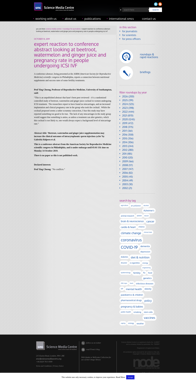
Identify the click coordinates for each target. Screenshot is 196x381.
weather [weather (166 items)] (140, 323)
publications (92, 18)
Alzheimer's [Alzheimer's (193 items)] (148, 210)
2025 (125, 100)
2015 (124, 138)
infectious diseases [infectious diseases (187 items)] (144, 283)
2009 (125, 161)
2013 (124, 146)
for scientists (129, 35)
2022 (125, 111)
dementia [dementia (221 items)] (145, 246)
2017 (124, 130)
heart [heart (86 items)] (131, 283)
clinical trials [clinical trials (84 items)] (148, 232)
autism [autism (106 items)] (139, 216)
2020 (125, 119)
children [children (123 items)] (141, 227)
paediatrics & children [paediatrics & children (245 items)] (132, 294)
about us (70, 18)
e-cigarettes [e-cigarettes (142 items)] (135, 263)
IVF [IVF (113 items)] (122, 289)
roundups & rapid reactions (149, 55)
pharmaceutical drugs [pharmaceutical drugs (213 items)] (131, 300)
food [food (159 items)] (150, 273)
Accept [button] (130, 377)
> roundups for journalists (70, 29)
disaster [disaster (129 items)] (124, 263)
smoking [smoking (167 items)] (137, 312)
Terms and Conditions (44, 366)
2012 (124, 149)
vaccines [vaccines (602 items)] (149, 318)
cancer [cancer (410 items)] (150, 221)
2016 (124, 134)
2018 (124, 126)
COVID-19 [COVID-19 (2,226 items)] (129, 247)
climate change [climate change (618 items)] (131, 233)
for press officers (131, 38)
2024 (125, 104)
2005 (125, 176)
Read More (120, 377)
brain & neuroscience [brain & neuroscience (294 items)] (132, 221)
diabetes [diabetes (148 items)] (124, 257)
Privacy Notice (58, 366)
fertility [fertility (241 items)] (136, 272)
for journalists (129, 31)
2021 (124, 115)
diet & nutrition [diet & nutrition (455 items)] (140, 257)
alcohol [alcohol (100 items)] (146, 205)
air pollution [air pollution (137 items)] (136, 205)
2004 (125, 180)
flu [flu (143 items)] (144, 273)
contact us (149, 18)
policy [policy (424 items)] (148, 300)
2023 (125, 107)
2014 (124, 142)
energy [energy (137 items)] (145, 263)
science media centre (53, 29)
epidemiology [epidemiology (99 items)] (126, 273)
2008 (125, 165)
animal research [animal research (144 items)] (127, 216)
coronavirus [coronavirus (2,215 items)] (131, 239)
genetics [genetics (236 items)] (147, 278)
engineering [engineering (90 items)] (147, 268)
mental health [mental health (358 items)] (134, 289)
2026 (125, 96)
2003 (125, 184)
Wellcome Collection (100, 357)
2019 (124, 123)
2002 (125, 188)
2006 (125, 172)
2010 (124, 157)
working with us (46, 18)
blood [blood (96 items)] (146, 216)
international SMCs (121, 18)
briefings (145, 72)
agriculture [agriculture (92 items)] (124, 205)
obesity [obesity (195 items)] (148, 288)
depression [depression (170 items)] (145, 251)
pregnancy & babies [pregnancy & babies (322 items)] (132, 306)
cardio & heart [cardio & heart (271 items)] (128, 227)
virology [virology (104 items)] (131, 323)
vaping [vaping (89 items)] (123, 323)
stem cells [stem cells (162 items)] (148, 312)
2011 (124, 153)
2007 (125, 168)
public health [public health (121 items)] (126, 312)
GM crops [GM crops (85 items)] (124, 283)
